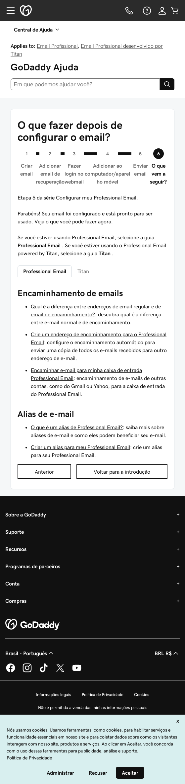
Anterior (44, 471)
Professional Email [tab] (44, 271)
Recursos (15, 549)
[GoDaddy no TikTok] (43, 671)
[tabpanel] (92, 373)
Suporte (14, 531)
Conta (12, 583)
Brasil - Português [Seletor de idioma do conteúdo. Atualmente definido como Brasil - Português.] (30, 653)
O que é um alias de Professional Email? (77, 427)
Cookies (141, 694)
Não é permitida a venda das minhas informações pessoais (92, 707)
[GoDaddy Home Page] (32, 624)
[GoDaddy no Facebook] (10, 671)
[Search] (167, 84)
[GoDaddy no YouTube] (76, 671)
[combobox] (85, 84)
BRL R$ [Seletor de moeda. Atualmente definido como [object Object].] (167, 653)
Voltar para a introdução (122, 471)
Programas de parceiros (32, 566)
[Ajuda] (146, 10)
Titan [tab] (83, 271)
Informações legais (53, 694)
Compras (15, 600)
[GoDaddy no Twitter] (60, 671)
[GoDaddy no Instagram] (27, 671)
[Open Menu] (8, 10)
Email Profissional (57, 45)
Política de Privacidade (102, 694)
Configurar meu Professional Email (96, 197)
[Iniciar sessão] (162, 10)
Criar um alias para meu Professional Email (80, 447)
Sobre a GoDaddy (25, 514)
